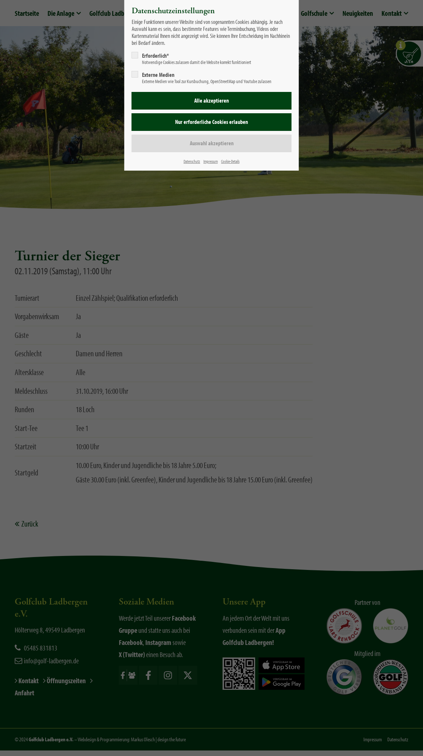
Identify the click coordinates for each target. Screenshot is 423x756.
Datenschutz (192, 161)
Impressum (210, 161)
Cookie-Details (230, 161)
